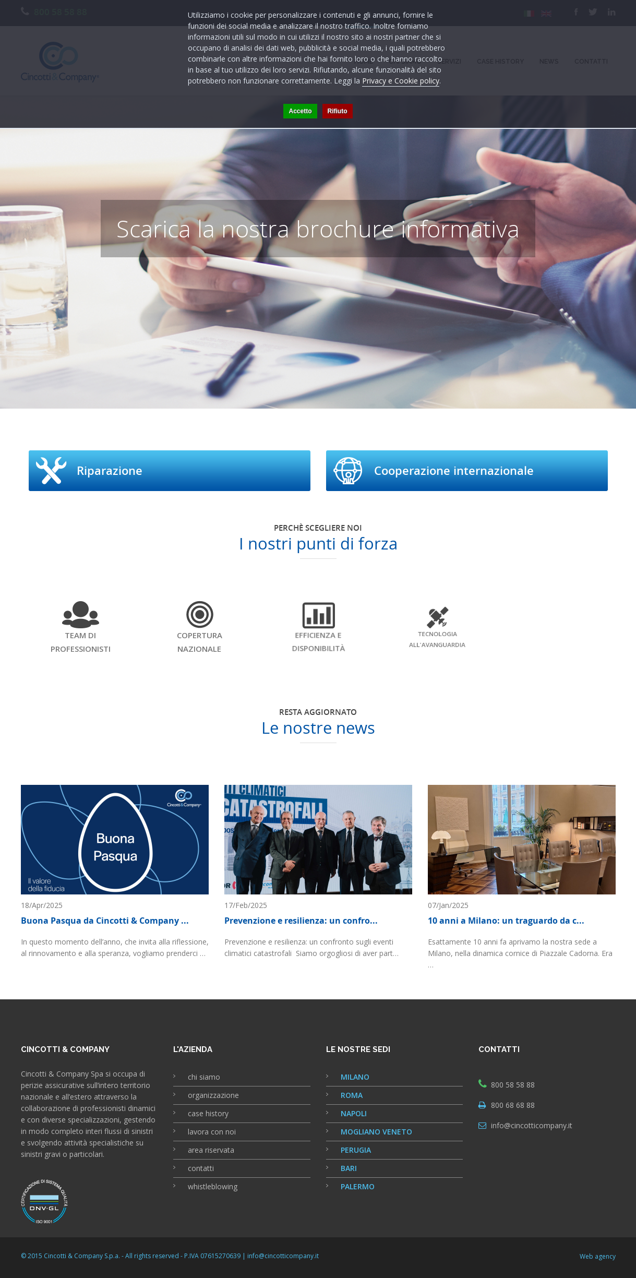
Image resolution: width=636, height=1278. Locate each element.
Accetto (300, 111)
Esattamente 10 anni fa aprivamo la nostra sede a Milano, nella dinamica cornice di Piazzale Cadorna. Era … (520, 953)
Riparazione (109, 471)
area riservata (211, 1150)
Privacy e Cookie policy (400, 81)
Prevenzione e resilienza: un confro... (301, 920)
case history (208, 1113)
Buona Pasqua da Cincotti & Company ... (105, 920)
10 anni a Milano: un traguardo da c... (506, 920)
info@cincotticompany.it (531, 1125)
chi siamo (204, 1077)
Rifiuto (337, 111)
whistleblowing (212, 1186)
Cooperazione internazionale (454, 471)
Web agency (598, 1256)
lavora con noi (212, 1132)
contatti (201, 1168)
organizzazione (213, 1095)
